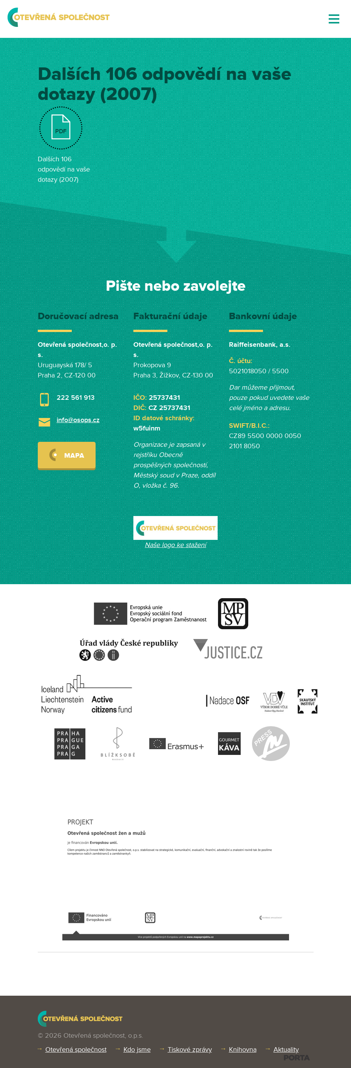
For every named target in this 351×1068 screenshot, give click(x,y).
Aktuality (286, 1049)
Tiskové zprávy (190, 1049)
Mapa (66, 455)
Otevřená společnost (76, 1049)
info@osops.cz (78, 420)
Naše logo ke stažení (175, 545)
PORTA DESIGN (297, 1057)
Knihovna (243, 1049)
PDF (60, 131)
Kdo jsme (137, 1049)
